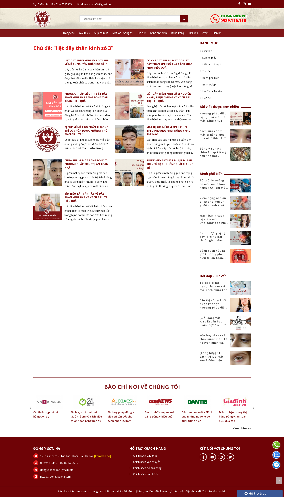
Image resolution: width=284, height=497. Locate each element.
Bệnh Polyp (178, 33)
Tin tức (141, 33)
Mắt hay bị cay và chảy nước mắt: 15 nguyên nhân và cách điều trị (213, 341)
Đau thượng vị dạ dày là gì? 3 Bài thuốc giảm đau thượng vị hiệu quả (214, 238)
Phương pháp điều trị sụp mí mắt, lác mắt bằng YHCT (213, 117)
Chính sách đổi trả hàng (147, 468)
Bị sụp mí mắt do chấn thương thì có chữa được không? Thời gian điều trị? (86, 130)
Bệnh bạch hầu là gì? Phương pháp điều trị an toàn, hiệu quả (212, 256)
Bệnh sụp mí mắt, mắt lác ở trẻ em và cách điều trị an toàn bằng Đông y (86, 416)
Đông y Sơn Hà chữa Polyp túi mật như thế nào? (214, 152)
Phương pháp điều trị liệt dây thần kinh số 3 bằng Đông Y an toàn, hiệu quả (86, 97)
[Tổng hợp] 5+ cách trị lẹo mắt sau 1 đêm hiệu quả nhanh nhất (212, 358)
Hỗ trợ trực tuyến (255, 494)
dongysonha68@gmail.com (95, 4)
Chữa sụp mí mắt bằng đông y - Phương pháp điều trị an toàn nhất (86, 164)
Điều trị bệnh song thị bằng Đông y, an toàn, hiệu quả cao (233, 416)
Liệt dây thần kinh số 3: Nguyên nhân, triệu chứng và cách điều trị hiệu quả (169, 97)
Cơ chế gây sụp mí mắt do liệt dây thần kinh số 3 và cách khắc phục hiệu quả (169, 64)
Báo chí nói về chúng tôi (142, 387)
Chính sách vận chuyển (146, 462)
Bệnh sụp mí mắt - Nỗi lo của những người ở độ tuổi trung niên (197, 416)
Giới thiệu (84, 33)
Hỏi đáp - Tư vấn (198, 33)
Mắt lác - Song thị (122, 33)
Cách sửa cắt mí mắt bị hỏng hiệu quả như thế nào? (213, 134)
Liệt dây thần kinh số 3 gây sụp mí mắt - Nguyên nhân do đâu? (86, 62)
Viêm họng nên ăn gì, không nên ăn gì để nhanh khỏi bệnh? (213, 203)
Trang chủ (69, 33)
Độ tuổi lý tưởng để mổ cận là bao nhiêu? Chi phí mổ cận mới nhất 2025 (213, 186)
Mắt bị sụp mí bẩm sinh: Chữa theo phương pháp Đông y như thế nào (169, 130)
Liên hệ (217, 33)
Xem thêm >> (242, 428)
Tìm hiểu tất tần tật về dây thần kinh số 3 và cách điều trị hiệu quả (86, 197)
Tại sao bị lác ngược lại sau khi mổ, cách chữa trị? (213, 286)
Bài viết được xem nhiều (219, 106)
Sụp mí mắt (101, 33)
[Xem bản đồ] (102, 456)
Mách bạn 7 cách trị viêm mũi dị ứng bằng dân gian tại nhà (214, 221)
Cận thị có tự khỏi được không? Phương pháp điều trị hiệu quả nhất (213, 305)
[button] (30, 408)
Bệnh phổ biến (158, 33)
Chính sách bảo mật (145, 455)
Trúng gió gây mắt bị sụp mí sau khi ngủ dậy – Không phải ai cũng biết (170, 164)
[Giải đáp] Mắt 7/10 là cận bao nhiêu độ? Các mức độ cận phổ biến (213, 323)
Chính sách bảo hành (145, 474)
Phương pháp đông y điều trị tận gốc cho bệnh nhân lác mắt (121, 416)
